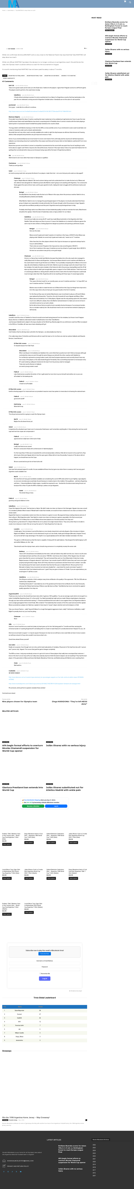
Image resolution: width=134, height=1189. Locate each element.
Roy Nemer (11, 48)
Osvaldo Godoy (13, 1120)
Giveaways (5, 1120)
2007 (94, 1175)
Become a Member (33, 806)
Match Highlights (110, 30)
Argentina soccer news (51, 75)
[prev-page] (93, 83)
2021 (94, 1159)
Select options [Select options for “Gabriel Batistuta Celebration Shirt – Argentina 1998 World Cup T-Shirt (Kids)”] (51, 842)
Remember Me (45, 973)
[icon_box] (15, 1166)
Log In (56, 806)
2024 (94, 1150)
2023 (94, 1153)
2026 (94, 1145)
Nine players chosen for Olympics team (19, 702)
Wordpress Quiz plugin (76, 991)
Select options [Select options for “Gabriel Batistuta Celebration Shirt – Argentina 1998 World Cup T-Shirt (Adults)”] (51, 878)
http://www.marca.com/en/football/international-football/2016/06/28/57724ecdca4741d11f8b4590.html (40, 111)
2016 (94, 1173)
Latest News (6, 742)
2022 (94, 1156)
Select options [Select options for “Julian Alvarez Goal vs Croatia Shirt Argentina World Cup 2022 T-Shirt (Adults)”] (29, 878)
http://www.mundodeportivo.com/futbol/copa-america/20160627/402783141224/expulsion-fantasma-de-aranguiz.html (44, 683)
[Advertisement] (44, 29)
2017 (94, 1170)
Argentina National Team (34, 75)
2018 (94, 1167)
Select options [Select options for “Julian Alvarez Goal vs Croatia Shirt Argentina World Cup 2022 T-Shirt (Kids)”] (73, 842)
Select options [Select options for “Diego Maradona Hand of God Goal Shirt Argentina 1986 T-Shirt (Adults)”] (73, 878)
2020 (94, 1161)
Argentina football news (16, 75)
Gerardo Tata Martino (68, 75)
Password (45, 966)
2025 (94, 1147)
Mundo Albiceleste (9, 78)
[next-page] (96, 83)
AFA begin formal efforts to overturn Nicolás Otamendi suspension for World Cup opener (22, 748)
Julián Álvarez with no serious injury (66, 745)
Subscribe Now (44, 953)
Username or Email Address (44, 961)
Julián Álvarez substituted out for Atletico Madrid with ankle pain (117, 75)
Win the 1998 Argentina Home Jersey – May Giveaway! (26, 1117)
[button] (130, 2)
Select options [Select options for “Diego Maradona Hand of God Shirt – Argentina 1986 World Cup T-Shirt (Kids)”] (29, 842)
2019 (94, 1164)
